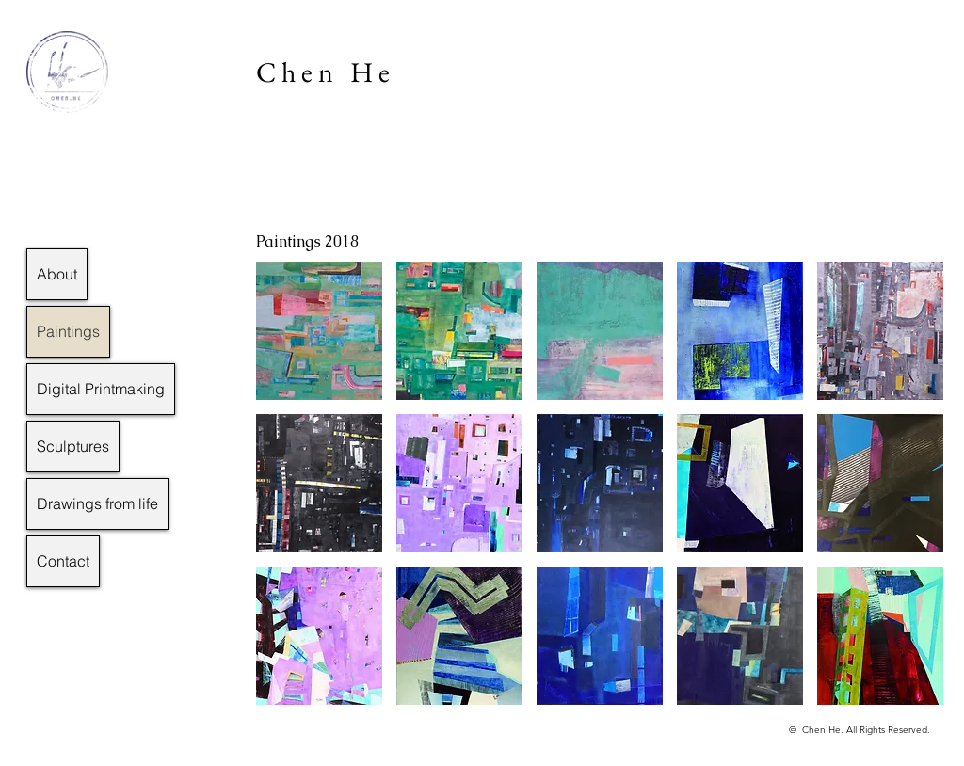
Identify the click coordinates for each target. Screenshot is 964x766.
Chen (297, 72)
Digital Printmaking (101, 388)
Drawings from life (97, 503)
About (57, 273)
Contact (63, 560)
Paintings (68, 331)
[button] (319, 331)
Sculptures (73, 446)
